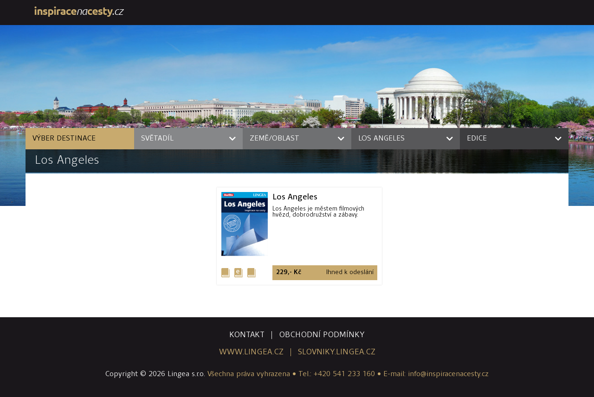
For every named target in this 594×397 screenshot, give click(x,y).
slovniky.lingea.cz (336, 352)
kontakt (247, 335)
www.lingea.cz (251, 352)
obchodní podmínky (322, 335)
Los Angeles (67, 160)
